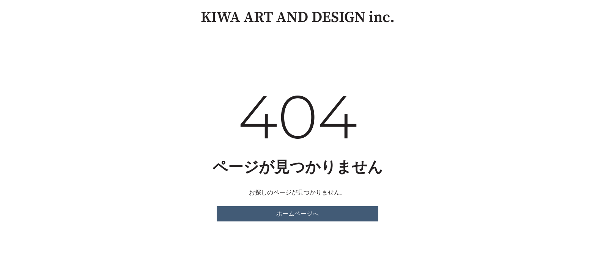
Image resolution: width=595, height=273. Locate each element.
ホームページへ (297, 213)
